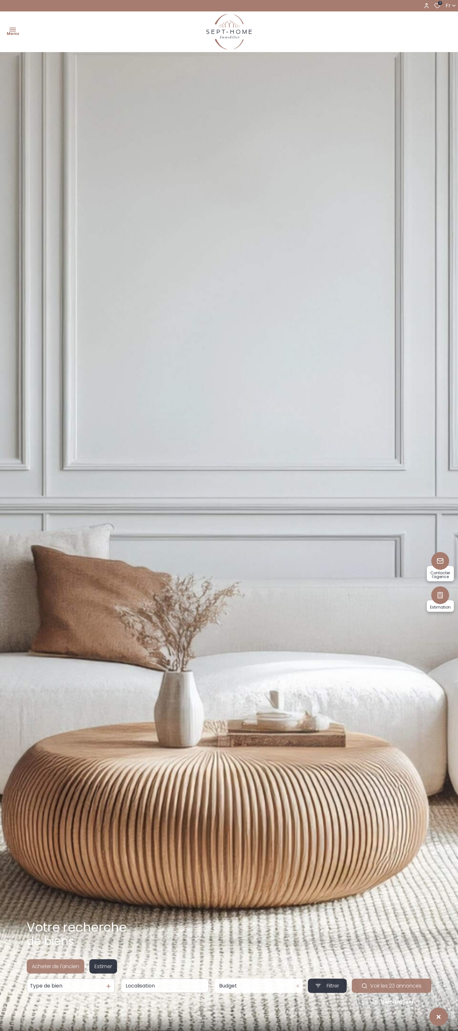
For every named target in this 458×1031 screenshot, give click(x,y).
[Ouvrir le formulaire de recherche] (327, 992)
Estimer (103, 972)
